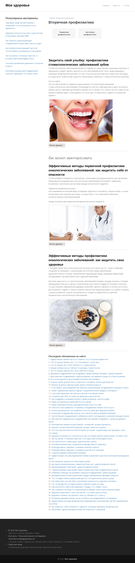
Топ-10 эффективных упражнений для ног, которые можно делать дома (82, 478)
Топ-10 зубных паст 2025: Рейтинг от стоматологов (72, 365)
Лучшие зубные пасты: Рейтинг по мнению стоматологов (75, 368)
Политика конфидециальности (21, 539)
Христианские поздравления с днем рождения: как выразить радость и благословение (87, 376)
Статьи (126, 5)
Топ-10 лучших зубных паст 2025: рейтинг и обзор (72, 371)
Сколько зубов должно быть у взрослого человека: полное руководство (82, 382)
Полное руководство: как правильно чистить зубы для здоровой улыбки (82, 410)
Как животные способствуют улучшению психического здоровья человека (83, 481)
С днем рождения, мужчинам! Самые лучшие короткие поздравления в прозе (84, 470)
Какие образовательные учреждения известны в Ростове (76, 405)
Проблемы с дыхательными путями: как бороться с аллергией (78, 509)
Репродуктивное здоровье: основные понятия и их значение (77, 450)
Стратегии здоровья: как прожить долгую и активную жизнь (77, 393)
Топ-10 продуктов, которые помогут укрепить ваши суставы (77, 484)
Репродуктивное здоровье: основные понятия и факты (75, 447)
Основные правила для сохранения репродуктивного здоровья (78, 444)
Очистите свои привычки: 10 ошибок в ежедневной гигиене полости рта (82, 407)
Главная (105, 5)
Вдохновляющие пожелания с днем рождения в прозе (74, 467)
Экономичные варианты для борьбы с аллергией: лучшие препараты (81, 424)
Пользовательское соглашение (32, 536)
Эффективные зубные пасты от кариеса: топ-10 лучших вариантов (79, 359)
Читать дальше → (57, 145)
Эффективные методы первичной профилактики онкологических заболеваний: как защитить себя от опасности (88, 170)
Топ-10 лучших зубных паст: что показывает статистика (74, 362)
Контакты (12, 536)
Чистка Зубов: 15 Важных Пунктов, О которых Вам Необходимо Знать (81, 438)
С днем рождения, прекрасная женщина (68, 453)
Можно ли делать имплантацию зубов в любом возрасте (76, 385)
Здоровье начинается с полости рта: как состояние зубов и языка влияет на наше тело (89, 436)
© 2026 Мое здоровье (17, 530)
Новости (116, 5)
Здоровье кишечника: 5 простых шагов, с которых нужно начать (79, 492)
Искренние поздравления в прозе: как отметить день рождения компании (83, 413)
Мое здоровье (18, 5)
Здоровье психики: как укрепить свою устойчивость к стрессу (78, 495)
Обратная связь (15, 544)
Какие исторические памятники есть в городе (71, 402)
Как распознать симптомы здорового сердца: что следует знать (79, 487)
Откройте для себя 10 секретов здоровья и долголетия (75, 396)
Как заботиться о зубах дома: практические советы (73, 441)
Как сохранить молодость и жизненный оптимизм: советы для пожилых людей (85, 489)
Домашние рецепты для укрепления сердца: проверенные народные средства (84, 475)
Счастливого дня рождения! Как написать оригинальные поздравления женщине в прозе (90, 387)
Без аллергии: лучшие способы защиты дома (70, 461)
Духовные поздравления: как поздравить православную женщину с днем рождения (86, 373)
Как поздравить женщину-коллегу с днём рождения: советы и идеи (80, 399)
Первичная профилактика (64, 33)
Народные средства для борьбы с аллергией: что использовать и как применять (21, 25)
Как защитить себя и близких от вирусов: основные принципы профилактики (84, 506)
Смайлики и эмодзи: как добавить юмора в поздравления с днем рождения (83, 472)
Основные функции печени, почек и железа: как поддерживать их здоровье (84, 498)
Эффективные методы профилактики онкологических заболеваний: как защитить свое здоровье (86, 260)
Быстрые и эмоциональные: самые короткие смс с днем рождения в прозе (83, 464)
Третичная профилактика (90, 33)
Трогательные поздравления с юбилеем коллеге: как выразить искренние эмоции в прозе (90, 416)
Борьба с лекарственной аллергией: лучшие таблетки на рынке (78, 427)
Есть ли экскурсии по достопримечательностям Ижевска (75, 379)
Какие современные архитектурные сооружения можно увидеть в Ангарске (84, 390)
